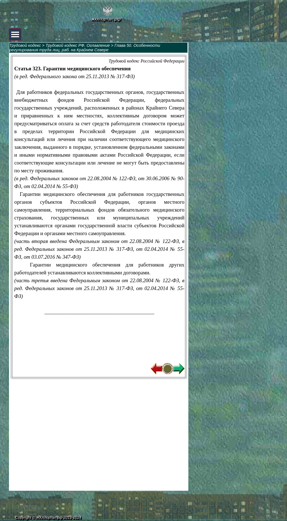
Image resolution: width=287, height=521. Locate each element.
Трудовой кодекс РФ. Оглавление (78, 45)
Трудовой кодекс (25, 45)
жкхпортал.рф (106, 19)
